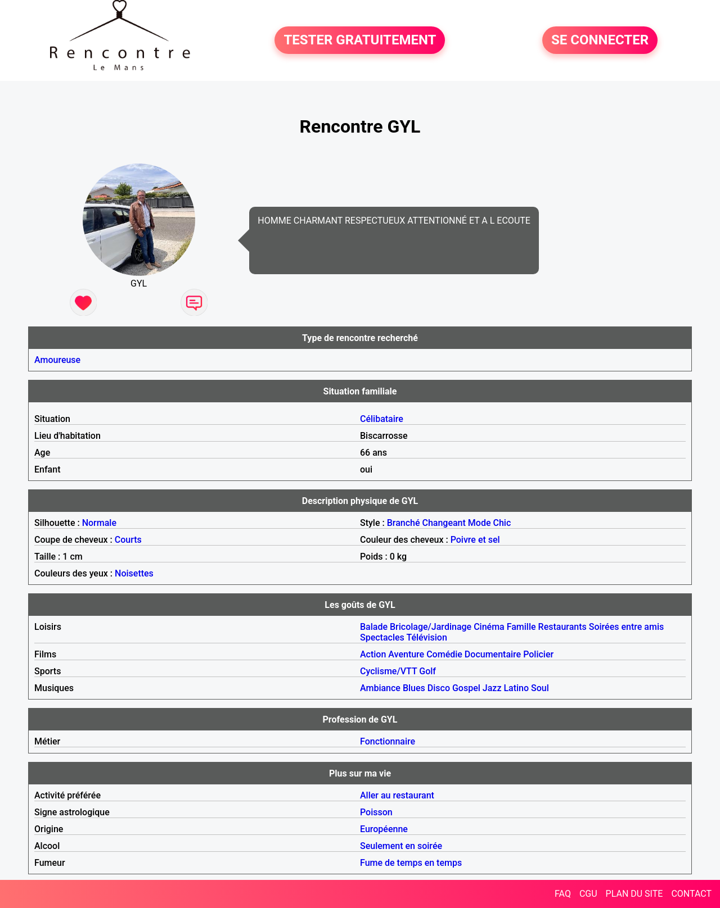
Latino (516, 688)
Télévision (426, 637)
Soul (540, 688)
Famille (521, 626)
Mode (479, 522)
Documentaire (493, 654)
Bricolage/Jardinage (430, 626)
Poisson (376, 812)
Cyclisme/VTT (388, 671)
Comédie (444, 654)
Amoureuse (57, 360)
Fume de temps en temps (411, 862)
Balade (374, 626)
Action (373, 654)
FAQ (563, 893)
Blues (414, 688)
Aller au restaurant (397, 795)
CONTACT (691, 893)
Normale (99, 522)
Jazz (492, 688)
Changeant (443, 522)
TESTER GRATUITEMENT (360, 40)
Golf (427, 671)
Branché (403, 522)
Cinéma (489, 626)
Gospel (466, 688)
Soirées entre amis (626, 626)
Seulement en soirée (401, 846)
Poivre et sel (475, 539)
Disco (439, 688)
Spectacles (382, 637)
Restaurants (562, 626)
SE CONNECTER (600, 40)
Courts (128, 539)
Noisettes (134, 573)
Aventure (406, 654)
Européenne (384, 829)
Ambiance (380, 688)
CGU (588, 893)
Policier (538, 654)
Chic (502, 522)
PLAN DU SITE (634, 893)
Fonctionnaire (387, 741)
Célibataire (381, 419)
